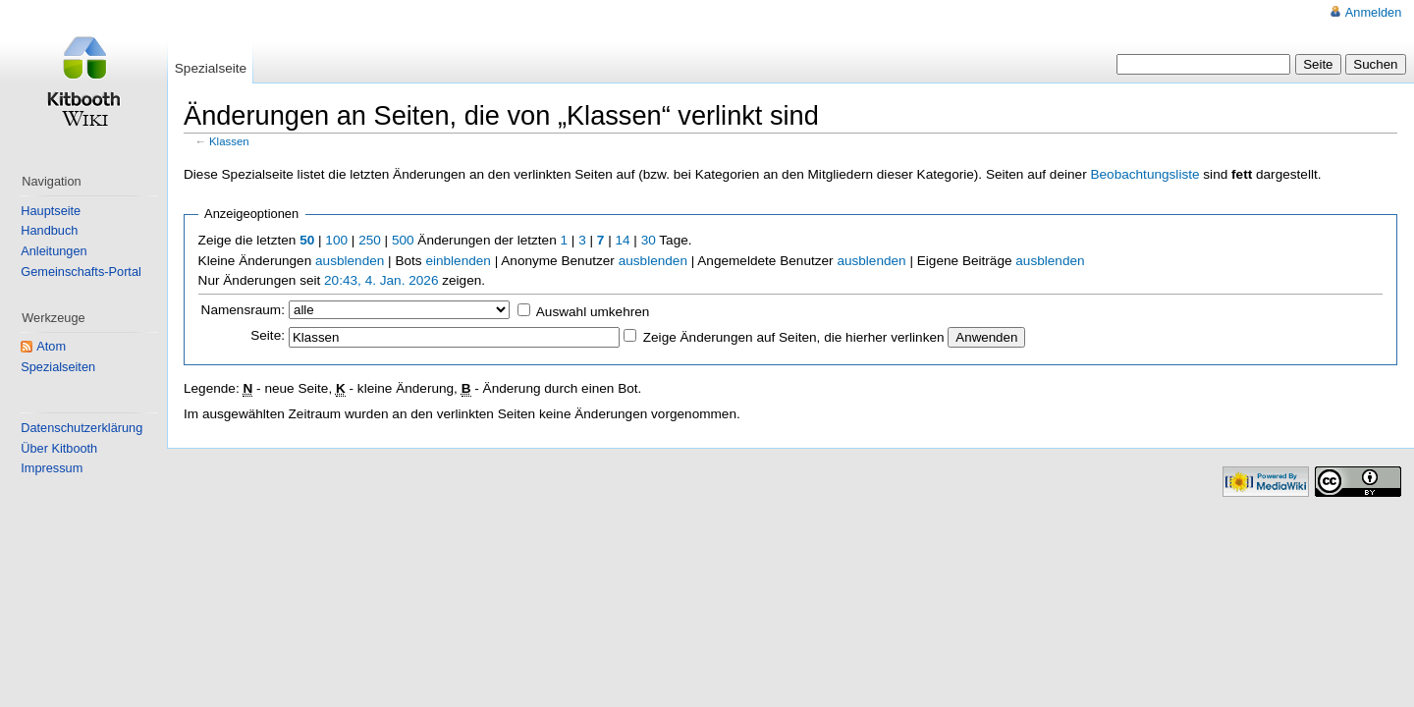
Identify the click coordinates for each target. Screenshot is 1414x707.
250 (369, 240)
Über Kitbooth (59, 448)
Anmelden (1373, 12)
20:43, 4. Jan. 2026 (381, 280)
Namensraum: (243, 309)
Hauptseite (51, 210)
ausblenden (349, 260)
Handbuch (49, 230)
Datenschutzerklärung (81, 427)
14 (622, 240)
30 (648, 240)
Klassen (229, 141)
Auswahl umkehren (593, 311)
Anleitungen (53, 251)
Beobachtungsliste (1144, 174)
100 (336, 240)
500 (403, 240)
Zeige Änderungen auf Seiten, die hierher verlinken (794, 337)
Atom (51, 346)
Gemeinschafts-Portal (81, 271)
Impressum (51, 468)
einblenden (458, 260)
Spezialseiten (58, 366)
